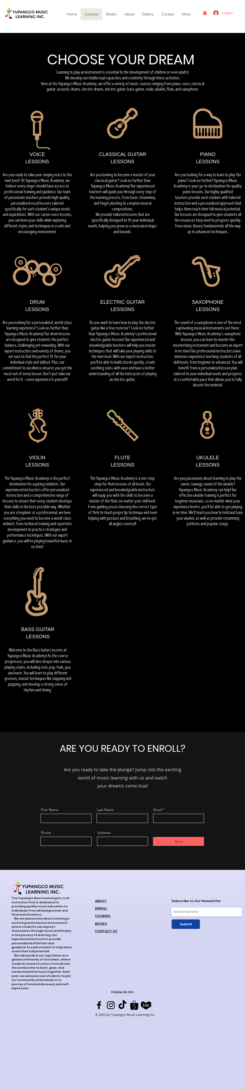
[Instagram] (111, 1005)
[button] (205, 12)
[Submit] (186, 924)
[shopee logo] (134, 1005)
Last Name (105, 809)
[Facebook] (99, 1005)
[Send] (178, 841)
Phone (46, 832)
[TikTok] (122, 1005)
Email (158, 809)
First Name (49, 809)
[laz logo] (146, 1005)
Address (104, 832)
